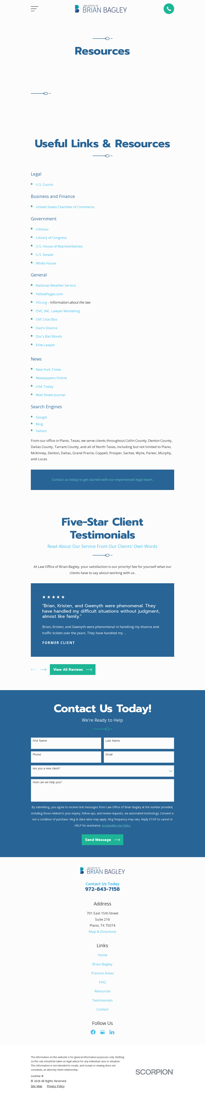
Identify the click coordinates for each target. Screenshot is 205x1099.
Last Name (113, 740)
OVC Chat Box (46, 319)
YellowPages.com (49, 294)
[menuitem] (36, 1086)
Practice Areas (102, 973)
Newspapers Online (51, 378)
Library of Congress (51, 237)
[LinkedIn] (112, 1032)
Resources (102, 991)
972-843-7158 (102, 889)
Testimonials (102, 1000)
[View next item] (43, 670)
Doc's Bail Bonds (49, 336)
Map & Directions (102, 931)
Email (109, 754)
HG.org (41, 302)
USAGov (42, 229)
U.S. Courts (44, 184)
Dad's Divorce (46, 328)
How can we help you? (47, 782)
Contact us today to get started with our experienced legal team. (102, 479)
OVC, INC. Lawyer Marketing (58, 311)
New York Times (48, 369)
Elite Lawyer (45, 345)
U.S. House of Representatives (59, 246)
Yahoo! (41, 430)
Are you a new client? (46, 768)
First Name (40, 740)
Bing (39, 424)
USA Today (44, 386)
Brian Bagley (102, 964)
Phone (37, 754)
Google (41, 417)
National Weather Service (56, 285)
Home (102, 955)
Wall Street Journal (50, 394)
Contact (102, 1009)
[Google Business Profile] (102, 1032)
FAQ (102, 982)
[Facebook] (93, 1032)
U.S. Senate (44, 254)
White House (46, 263)
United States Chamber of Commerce (65, 207)
